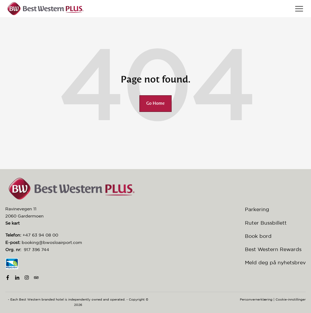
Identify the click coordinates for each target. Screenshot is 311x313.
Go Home (155, 104)
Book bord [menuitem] (258, 236)
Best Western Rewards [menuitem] (273, 249)
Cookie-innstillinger (291, 299)
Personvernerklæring (256, 299)
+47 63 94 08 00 (40, 235)
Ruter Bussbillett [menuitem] (266, 223)
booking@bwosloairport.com (52, 242)
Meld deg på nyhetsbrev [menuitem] (275, 262)
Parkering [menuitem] (257, 209)
